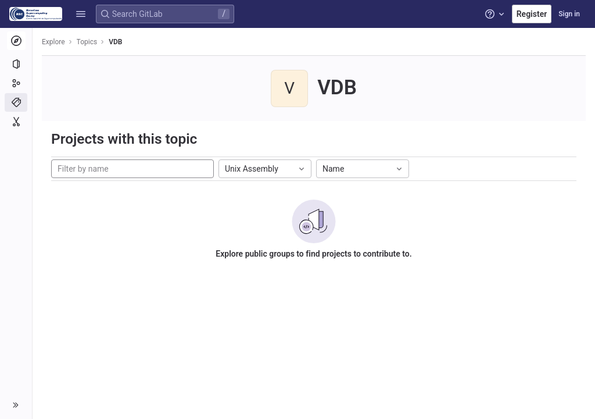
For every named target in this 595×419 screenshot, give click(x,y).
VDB (115, 42)
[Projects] (16, 64)
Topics (87, 42)
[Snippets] (16, 121)
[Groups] (16, 83)
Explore (53, 42)
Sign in (569, 14)
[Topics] (16, 102)
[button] (80, 14)
